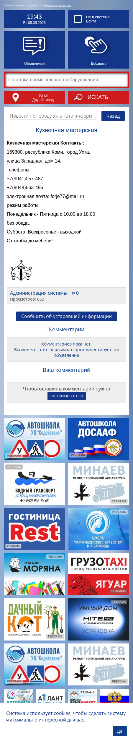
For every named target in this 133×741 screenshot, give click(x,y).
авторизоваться (66, 395)
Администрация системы (57, 5)
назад (113, 116)
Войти (91, 21)
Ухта (42, 95)
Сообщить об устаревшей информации (66, 316)
